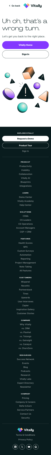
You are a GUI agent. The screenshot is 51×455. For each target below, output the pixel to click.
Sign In (25, 54)
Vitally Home (26, 45)
